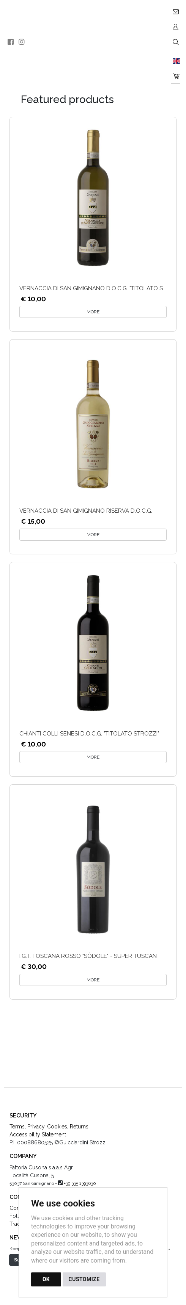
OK (46, 1279)
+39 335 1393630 (80, 1183)
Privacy (35, 1126)
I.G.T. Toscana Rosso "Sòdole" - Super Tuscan (88, 956)
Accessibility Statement (37, 1134)
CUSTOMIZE (84, 1279)
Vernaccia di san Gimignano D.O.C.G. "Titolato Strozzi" (102, 288)
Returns (79, 1126)
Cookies (57, 1126)
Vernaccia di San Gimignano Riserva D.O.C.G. (85, 510)
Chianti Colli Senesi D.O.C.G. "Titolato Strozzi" (89, 733)
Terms (17, 1126)
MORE (93, 312)
